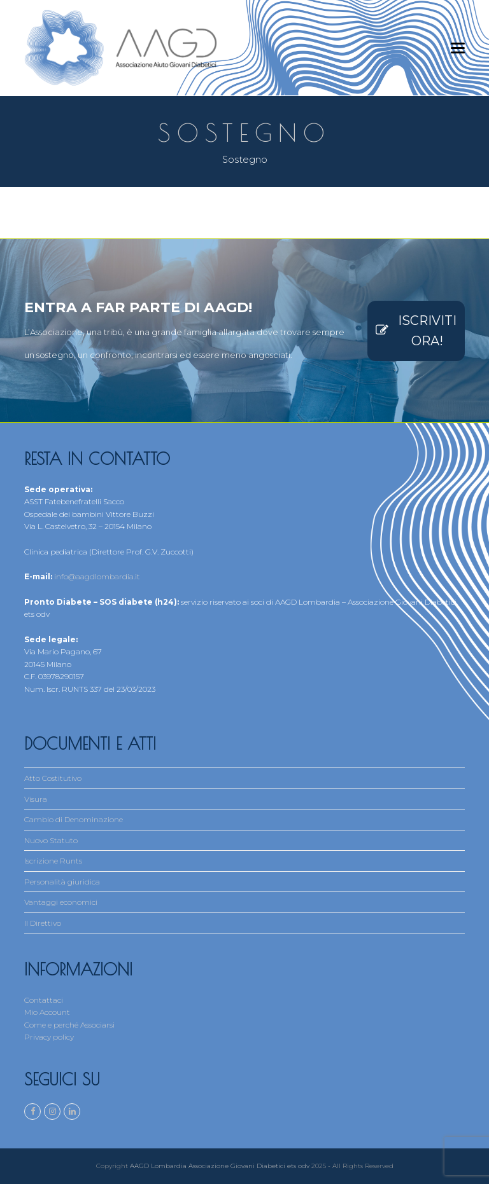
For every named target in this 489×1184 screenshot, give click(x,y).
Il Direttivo (42, 923)
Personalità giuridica (62, 881)
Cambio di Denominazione (73, 819)
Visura (35, 799)
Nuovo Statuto (51, 840)
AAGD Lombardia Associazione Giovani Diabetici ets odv (219, 1166)
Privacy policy (49, 1037)
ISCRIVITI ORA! (416, 331)
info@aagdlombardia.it (97, 576)
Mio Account (47, 1012)
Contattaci (43, 1000)
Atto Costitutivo (53, 778)
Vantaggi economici (60, 902)
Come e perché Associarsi (69, 1024)
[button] (458, 48)
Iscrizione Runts (53, 860)
